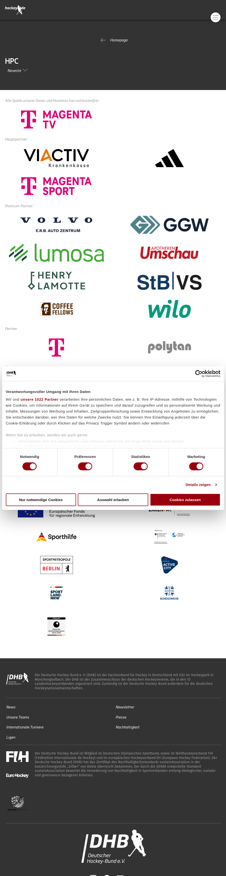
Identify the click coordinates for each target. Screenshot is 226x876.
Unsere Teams (17, 717)
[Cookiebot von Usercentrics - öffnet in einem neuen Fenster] (198, 373)
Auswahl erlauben (113, 500)
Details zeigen (198, 485)
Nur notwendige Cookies (41, 500)
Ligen (10, 737)
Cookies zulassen (185, 500)
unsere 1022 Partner (40, 399)
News (10, 706)
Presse (121, 717)
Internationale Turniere (24, 726)
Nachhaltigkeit (127, 726)
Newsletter (125, 706)
